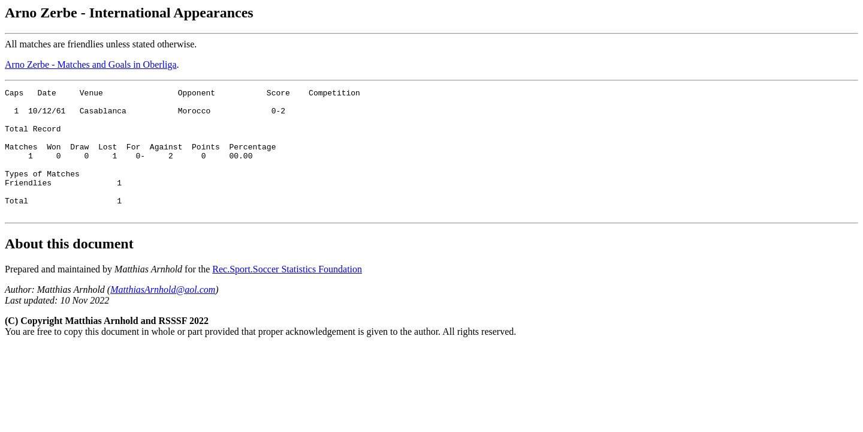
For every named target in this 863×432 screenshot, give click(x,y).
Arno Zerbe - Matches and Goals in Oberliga (91, 64)
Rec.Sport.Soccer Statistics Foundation (287, 294)
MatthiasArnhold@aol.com (162, 315)
